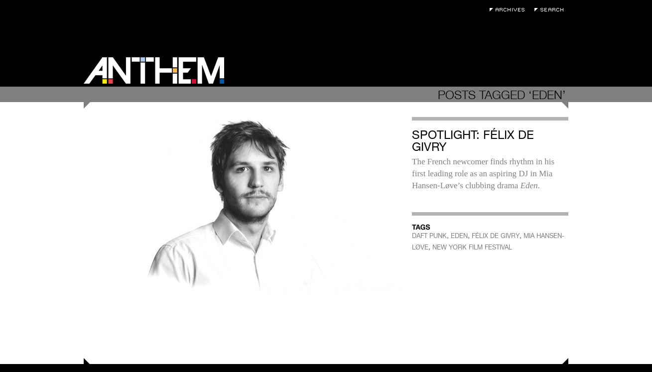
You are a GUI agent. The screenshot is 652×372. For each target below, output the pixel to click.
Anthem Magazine (154, 70)
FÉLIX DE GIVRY (496, 236)
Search (551, 9)
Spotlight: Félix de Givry (473, 140)
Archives (509, 9)
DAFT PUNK (429, 236)
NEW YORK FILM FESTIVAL (472, 247)
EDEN (459, 236)
